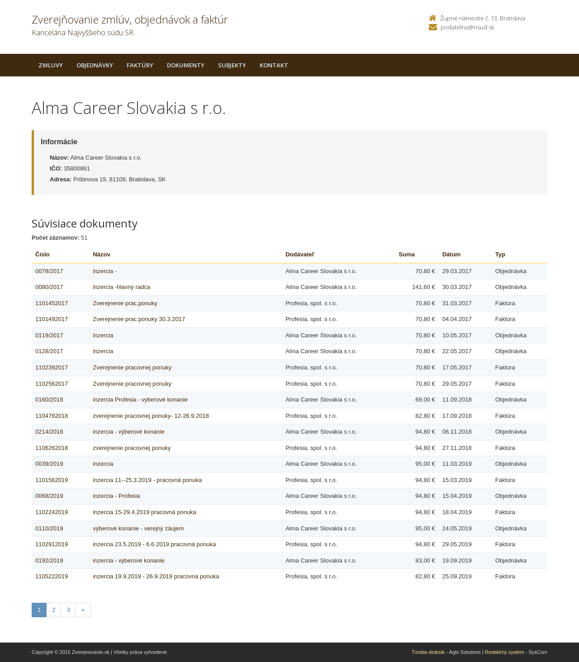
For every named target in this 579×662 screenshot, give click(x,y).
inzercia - (105, 271)
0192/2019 (49, 560)
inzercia (103, 335)
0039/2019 (49, 463)
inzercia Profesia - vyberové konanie (140, 399)
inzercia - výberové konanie (128, 431)
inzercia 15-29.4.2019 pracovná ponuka (144, 512)
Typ (500, 254)
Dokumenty (185, 65)
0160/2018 (49, 399)
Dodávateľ (299, 254)
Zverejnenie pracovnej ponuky (132, 367)
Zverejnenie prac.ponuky (125, 303)
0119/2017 (49, 335)
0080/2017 (49, 287)
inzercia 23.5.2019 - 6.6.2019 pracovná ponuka (154, 544)
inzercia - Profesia (116, 495)
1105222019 (51, 576)
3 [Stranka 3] (68, 609)
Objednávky (94, 65)
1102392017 (51, 367)
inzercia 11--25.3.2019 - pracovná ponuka (147, 480)
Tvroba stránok (428, 652)
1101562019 (51, 480)
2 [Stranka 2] (53, 609)
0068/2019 (49, 495)
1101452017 (51, 303)
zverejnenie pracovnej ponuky (132, 447)
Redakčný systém (504, 652)
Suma (407, 254)
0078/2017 (49, 271)
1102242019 (51, 512)
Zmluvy (50, 65)
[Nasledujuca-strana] (83, 610)
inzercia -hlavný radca (121, 287)
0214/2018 (49, 431)
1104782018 (51, 415)
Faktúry (140, 65)
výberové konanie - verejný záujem (138, 528)
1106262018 (51, 447)
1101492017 (51, 319)
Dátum (451, 254)
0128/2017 (49, 351)
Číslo (42, 254)
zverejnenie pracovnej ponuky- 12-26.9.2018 (151, 415)
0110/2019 (49, 528)
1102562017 (51, 383)
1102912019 (51, 544)
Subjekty (232, 65)
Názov (101, 254)
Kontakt (274, 65)
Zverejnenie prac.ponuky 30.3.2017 (139, 319)
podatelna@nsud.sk (467, 27)
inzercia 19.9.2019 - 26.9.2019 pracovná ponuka (156, 576)
